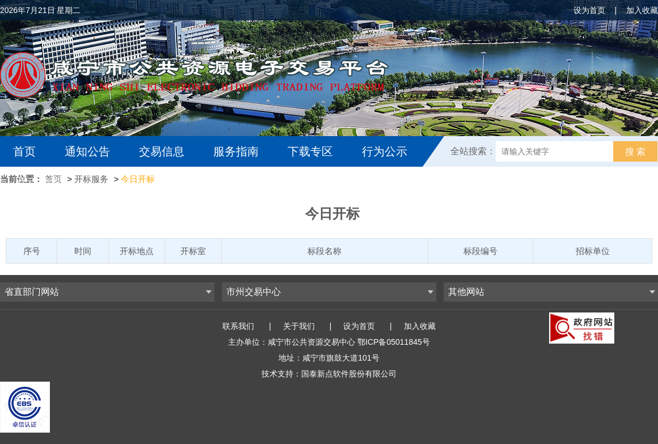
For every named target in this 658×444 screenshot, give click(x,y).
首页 (24, 151)
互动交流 (38, 182)
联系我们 (238, 326)
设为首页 (589, 10)
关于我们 (299, 326)
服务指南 (236, 151)
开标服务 (91, 179)
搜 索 (635, 152)
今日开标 (138, 179)
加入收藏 (642, 10)
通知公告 (87, 151)
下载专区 (310, 151)
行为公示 (384, 151)
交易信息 (161, 151)
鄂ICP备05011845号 (393, 341)
